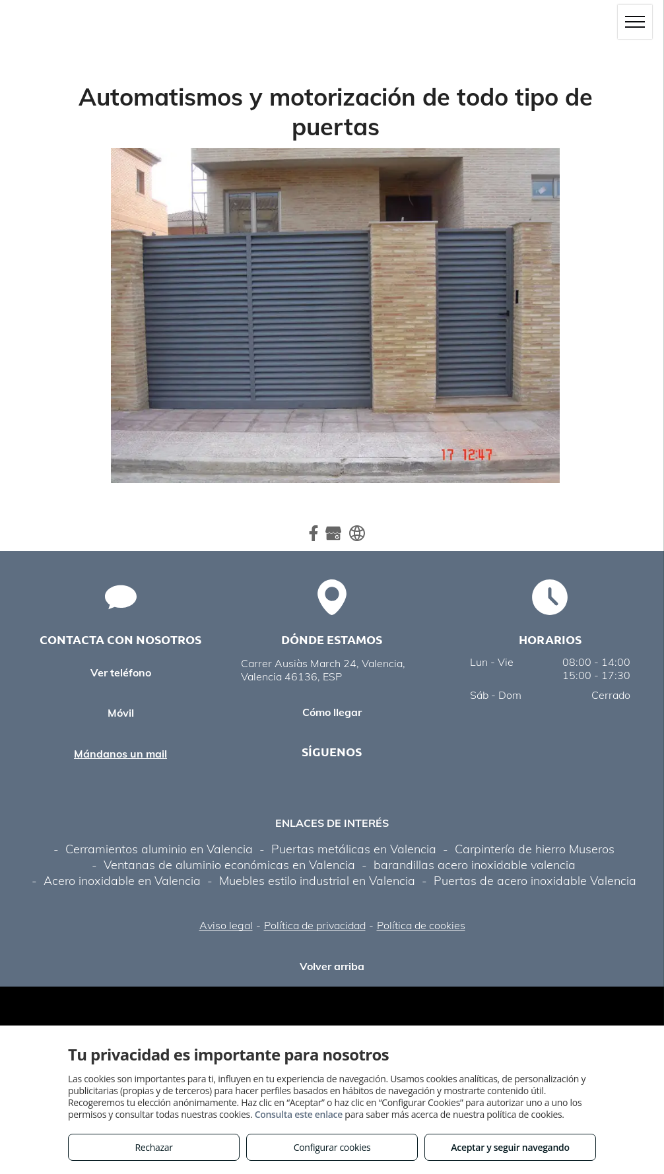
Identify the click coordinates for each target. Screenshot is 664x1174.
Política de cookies (421, 925)
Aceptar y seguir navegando (510, 1147)
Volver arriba (332, 966)
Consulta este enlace (299, 1114)
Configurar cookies (332, 1147)
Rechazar (153, 1147)
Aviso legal (226, 925)
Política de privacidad (315, 925)
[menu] (635, 22)
